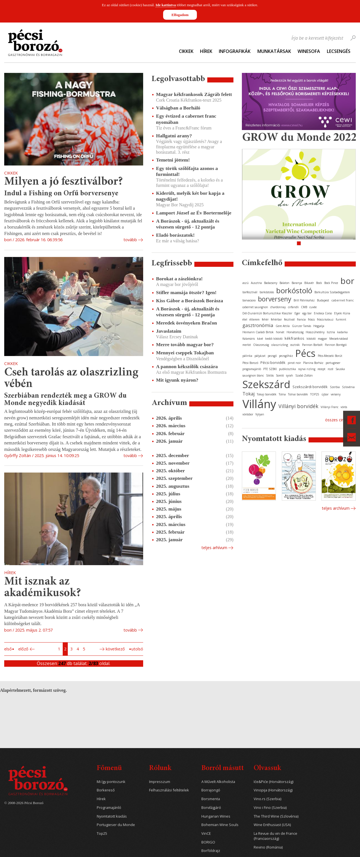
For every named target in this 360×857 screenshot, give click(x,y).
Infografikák (235, 51)
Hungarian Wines (215, 816)
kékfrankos (294, 338)
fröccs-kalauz (325, 319)
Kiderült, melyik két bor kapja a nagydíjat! (190, 196)
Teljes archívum (336, 508)
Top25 (102, 833)
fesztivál (289, 319)
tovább (130, 239)
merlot (246, 345)
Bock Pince (331, 283)
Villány (259, 403)
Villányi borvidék (298, 406)
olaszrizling (279, 345)
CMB (304, 307)
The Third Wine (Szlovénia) (276, 816)
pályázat (260, 356)
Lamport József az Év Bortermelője (193, 213)
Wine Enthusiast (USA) (272, 824)
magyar (322, 339)
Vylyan (259, 414)
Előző (23, 649)
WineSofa (309, 51)
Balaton (284, 283)
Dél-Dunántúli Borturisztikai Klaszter (267, 313)
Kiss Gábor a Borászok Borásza (189, 300)
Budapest (323, 300)
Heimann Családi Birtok (258, 332)
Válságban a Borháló (178, 108)
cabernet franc (342, 300)
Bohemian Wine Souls (219, 824)
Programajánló (109, 807)
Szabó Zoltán (304, 375)
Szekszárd (266, 384)
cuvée (313, 307)
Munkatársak (274, 51)
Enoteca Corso (323, 313)
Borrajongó (210, 790)
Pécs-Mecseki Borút (330, 356)
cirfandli (293, 307)
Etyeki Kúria (342, 313)
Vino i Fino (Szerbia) (270, 807)
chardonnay (278, 307)
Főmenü (109, 768)
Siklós (270, 375)
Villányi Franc (329, 407)
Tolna (282, 394)
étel (244, 319)
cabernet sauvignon (255, 307)
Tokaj (248, 394)
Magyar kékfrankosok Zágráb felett (194, 94)
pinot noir (294, 363)
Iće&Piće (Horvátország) (273, 781)
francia (301, 319)
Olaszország (261, 345)
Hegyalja (318, 326)
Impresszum (159, 781)
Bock (319, 283)
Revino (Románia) (268, 847)
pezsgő (272, 356)
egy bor (307, 313)
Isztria (331, 332)
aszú (245, 283)
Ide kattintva (166, 5)
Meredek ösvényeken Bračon (186, 323)
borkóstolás (267, 292)
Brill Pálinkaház (304, 300)
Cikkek (186, 51)
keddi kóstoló (273, 339)
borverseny (274, 298)
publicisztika (287, 369)
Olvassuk (267, 768)
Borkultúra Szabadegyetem (332, 292)
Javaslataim (168, 331)
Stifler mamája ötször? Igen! (186, 292)
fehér (265, 319)
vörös (344, 407)
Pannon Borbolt (312, 345)
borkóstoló (294, 290)
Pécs (305, 353)
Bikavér (309, 283)
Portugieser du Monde (116, 824)
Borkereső (106, 790)
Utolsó (137, 649)
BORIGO (208, 842)
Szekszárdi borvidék (310, 386)
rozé (330, 369)
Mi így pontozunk (111, 781)
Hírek (206, 51)
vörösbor (247, 414)
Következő (115, 649)
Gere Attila (283, 326)
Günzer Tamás (301, 326)
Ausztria (256, 283)
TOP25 (314, 394)
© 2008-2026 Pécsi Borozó (23, 803)
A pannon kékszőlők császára (187, 366)
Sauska (340, 369)
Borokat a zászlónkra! (179, 278)
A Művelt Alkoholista (218, 781)
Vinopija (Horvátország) (273, 790)
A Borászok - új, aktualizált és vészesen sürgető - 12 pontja (187, 224)
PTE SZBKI (270, 369)
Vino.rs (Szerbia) (267, 798)
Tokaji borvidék (266, 394)
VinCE (206, 833)
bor (347, 281)
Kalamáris (248, 339)
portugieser (333, 363)
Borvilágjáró (211, 807)
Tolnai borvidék (298, 394)
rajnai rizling (306, 369)
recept (321, 369)
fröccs (311, 319)
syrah (289, 375)
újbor (324, 394)
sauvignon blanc (253, 375)
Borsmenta (210, 798)
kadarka (342, 332)
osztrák (295, 345)
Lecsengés (338, 51)
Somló (280, 375)
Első (8, 649)
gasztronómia (257, 325)
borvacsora (249, 300)
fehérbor (276, 319)
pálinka (247, 356)
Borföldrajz (210, 850)
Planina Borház (313, 363)
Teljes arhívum (214, 547)
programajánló (251, 369)
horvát (280, 332)
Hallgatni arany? (174, 135)
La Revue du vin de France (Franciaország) (275, 836)
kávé (260, 339)
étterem (254, 319)
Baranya (297, 283)
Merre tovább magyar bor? (185, 344)
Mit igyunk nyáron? (177, 380)
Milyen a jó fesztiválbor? (63, 182)
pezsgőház (286, 356)
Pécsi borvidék (272, 362)
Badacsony (270, 283)
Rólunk (160, 768)
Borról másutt (222, 768)
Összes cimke (337, 419)
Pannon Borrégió (335, 345)
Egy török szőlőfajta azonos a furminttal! (187, 171)
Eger (297, 313)
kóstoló (311, 339)
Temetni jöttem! (173, 160)
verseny (336, 394)
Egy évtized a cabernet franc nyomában (186, 119)
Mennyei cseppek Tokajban (185, 352)
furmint (341, 319)
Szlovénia (348, 387)
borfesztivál (249, 292)
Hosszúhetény (315, 332)
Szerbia (335, 387)
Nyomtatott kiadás (112, 816)
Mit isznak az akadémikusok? (42, 587)
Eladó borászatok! (175, 235)
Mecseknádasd (338, 339)
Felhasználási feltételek (169, 790)
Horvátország (295, 332)
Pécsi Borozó (250, 363)
